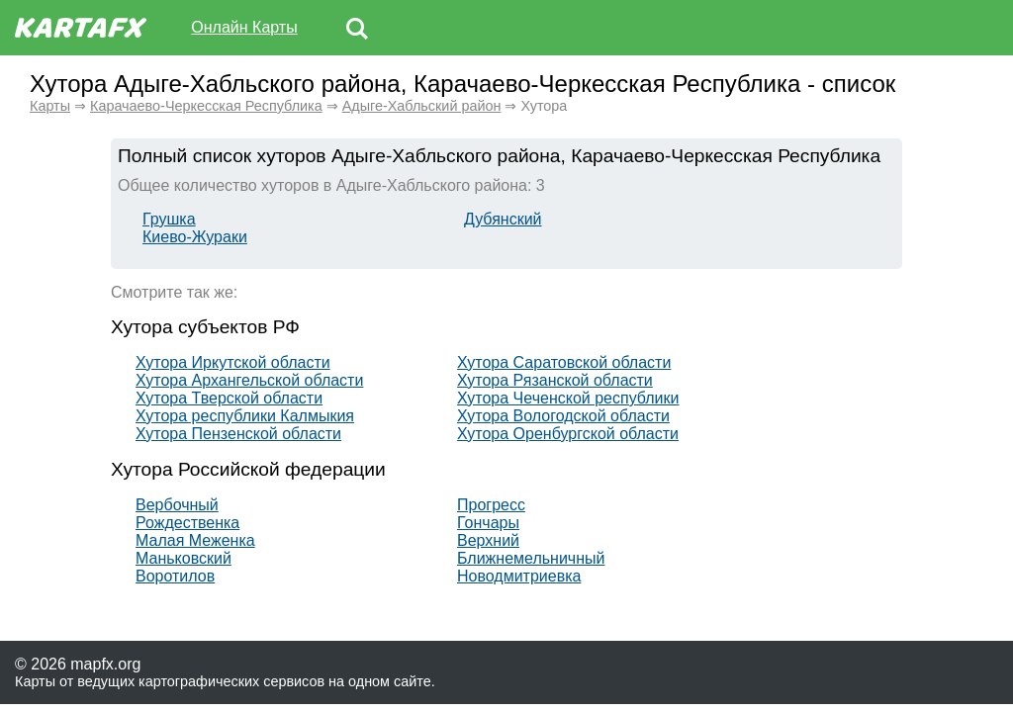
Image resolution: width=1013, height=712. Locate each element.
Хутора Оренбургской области (568, 433)
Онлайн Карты (244, 27)
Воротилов (175, 576)
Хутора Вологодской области (563, 415)
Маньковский (183, 558)
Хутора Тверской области (229, 398)
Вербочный (177, 504)
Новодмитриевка (519, 576)
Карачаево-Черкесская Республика (206, 106)
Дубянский (503, 219)
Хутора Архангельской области (249, 380)
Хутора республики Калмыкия (245, 415)
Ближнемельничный (530, 558)
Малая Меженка (195, 540)
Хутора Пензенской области (238, 433)
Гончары (488, 522)
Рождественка (187, 522)
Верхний (488, 540)
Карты (50, 106)
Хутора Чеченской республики (568, 398)
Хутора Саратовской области (564, 362)
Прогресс (491, 504)
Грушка (169, 219)
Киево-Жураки (194, 236)
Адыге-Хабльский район (422, 106)
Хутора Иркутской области (233, 362)
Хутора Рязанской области (555, 380)
